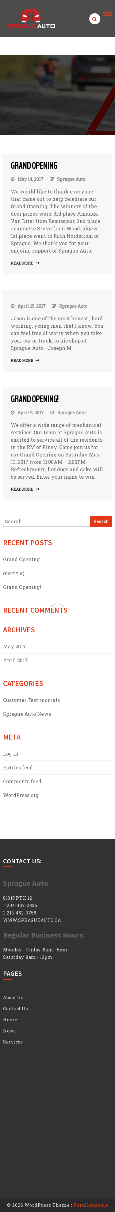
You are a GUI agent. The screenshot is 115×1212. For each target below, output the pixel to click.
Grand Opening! (35, 399)
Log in (10, 753)
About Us (13, 997)
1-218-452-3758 (19, 913)
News (9, 1031)
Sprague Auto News (27, 714)
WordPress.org (21, 795)
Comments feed (22, 781)
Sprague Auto (71, 179)
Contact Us (15, 1008)
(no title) (13, 573)
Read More (22, 263)
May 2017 (14, 646)
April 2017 (15, 660)
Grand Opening (34, 166)
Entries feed (18, 767)
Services (13, 1042)
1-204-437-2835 (20, 905)
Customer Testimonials (31, 700)
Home (10, 1020)
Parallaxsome (91, 1205)
